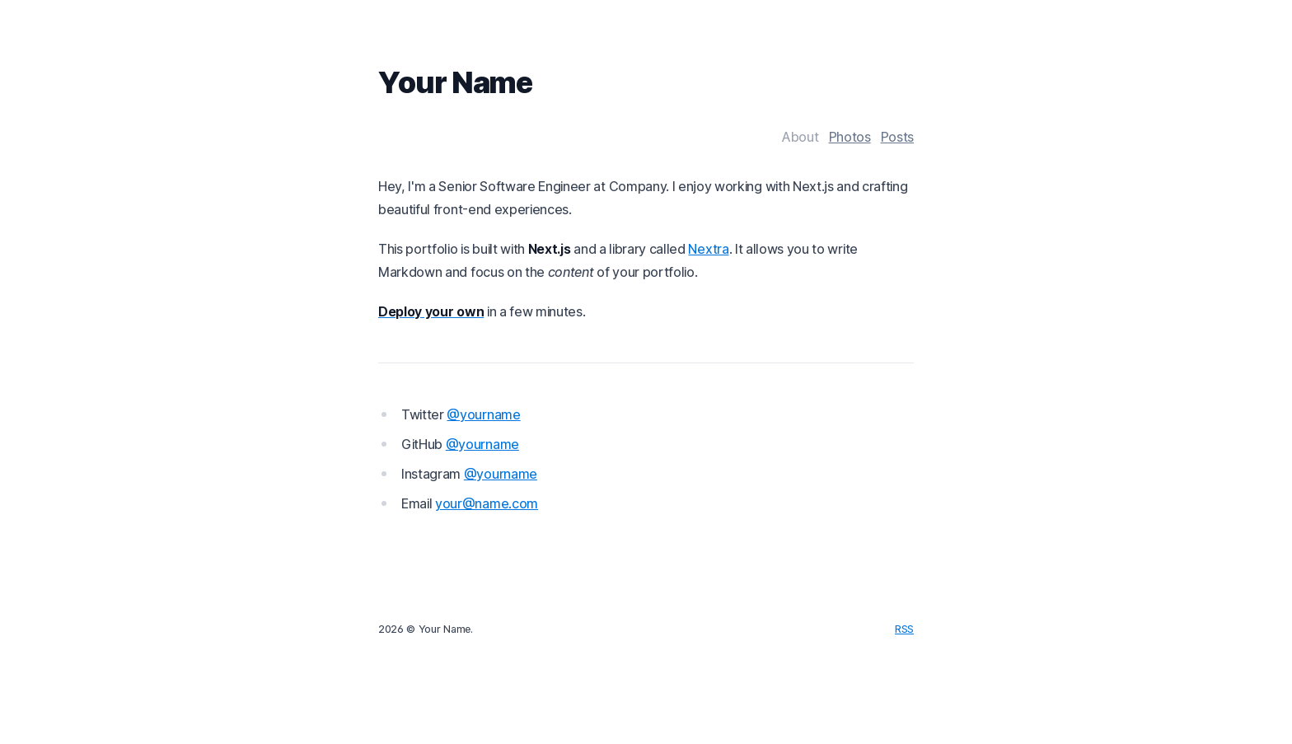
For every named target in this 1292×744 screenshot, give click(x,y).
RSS (904, 629)
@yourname (483, 414)
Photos (850, 137)
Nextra (708, 249)
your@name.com (486, 503)
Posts (897, 137)
